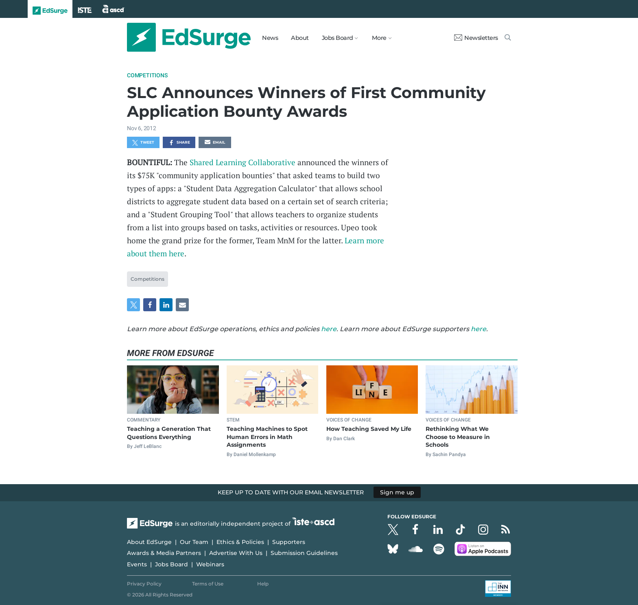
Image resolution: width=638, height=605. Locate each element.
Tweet (143, 143)
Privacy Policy (144, 584)
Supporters (288, 542)
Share (179, 143)
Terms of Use (207, 584)
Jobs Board (171, 564)
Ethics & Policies (240, 542)
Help (263, 584)
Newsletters (476, 37)
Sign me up (397, 492)
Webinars (210, 564)
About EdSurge (149, 542)
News (270, 37)
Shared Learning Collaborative (242, 162)
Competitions (147, 75)
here (328, 329)
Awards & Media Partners (164, 553)
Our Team (194, 542)
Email (215, 143)
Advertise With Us (235, 553)
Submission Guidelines (304, 553)
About (300, 37)
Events (137, 564)
